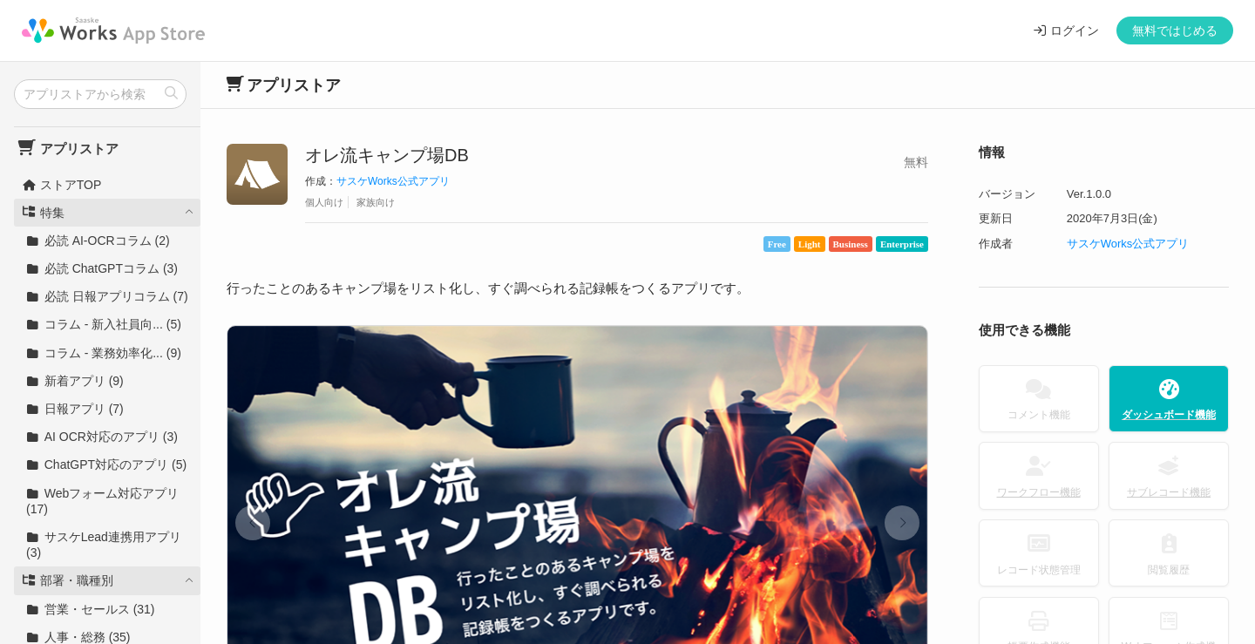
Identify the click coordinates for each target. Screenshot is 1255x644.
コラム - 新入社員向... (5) (103, 324)
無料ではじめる (1175, 30)
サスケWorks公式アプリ (393, 181)
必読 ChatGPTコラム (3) (102, 268)
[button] (252, 522)
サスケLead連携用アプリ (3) (103, 544)
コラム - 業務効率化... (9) (103, 353)
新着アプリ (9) (75, 381)
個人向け (324, 202)
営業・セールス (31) (90, 609)
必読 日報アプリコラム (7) (107, 296)
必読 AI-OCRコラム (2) (98, 240)
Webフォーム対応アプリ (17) (102, 501)
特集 (43, 213)
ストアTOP (61, 185)
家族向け (375, 202)
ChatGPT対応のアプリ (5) (106, 464)
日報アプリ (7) (75, 409)
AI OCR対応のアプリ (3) (102, 437)
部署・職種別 (67, 580)
